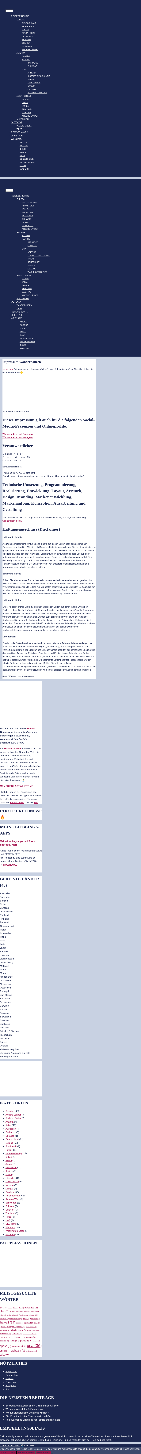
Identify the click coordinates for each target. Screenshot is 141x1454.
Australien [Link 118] (11, 1129)
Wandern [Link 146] (10, 1227)
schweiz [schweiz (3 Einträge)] (4, 1341)
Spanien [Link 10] (26, 43)
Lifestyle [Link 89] (17, 315)
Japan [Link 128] (9, 1164)
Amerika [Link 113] (10, 1111)
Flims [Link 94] (21, 332)
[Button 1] (9, 190)
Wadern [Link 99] (23, 348)
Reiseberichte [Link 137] (13, 1195)
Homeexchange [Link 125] (14, 1153)
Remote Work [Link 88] (19, 312)
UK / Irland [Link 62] (27, 226)
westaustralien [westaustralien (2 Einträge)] (31, 1351)
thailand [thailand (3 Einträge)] (16, 1346)
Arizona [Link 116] (9, 1122)
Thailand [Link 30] (27, 109)
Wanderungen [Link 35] (24, 126)
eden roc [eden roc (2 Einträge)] (28, 1311)
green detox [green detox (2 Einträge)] (35, 1318)
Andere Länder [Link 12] (30, 49)
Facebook (11, 1382)
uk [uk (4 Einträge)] (23, 1346)
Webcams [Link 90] (16, 318)
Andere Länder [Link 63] (30, 229)
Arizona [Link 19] (32, 73)
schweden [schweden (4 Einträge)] (30, 1337)
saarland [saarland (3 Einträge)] (18, 1337)
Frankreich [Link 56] (28, 206)
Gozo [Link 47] (21, 165)
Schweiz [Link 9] (26, 40)
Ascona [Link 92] (22, 325)
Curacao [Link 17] (32, 66)
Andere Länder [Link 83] (30, 295)
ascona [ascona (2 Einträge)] (11, 1308)
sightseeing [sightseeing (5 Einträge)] (25, 1341)
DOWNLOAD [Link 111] (10, 865)
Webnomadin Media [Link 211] (10, 1445)
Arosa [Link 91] (22, 322)
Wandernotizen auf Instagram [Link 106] (17, 437)
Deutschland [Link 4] (29, 23)
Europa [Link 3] (21, 20)
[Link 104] (49, 393)
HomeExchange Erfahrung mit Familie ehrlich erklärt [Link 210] (33, 1420)
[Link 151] (21, 1267)
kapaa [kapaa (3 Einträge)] (13, 1327)
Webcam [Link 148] (10, 1234)
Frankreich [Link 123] (11, 1146)
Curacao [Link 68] (32, 245)
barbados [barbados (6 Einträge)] (31, 1307)
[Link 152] (21, 1273)
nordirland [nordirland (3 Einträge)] (17, 1334)
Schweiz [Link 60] (26, 219)
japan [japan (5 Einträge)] (4, 1326)
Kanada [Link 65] (26, 235)
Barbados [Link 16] (33, 63)
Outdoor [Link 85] (16, 302)
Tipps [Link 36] (19, 129)
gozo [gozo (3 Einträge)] (26, 1319)
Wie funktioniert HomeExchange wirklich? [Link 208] (27, 1412)
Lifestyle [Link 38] (17, 136)
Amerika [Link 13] (21, 53)
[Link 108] (17, 802)
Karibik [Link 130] (9, 1171)
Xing (8, 1389)
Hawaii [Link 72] (31, 259)
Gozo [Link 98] (21, 345)
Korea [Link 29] (25, 106)
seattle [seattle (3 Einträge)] (13, 1341)
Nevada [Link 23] (31, 86)
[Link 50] (12, 175)
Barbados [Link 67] (33, 242)
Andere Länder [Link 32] (30, 116)
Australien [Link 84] (23, 298)
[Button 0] (9, 11)
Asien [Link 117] (8, 1125)
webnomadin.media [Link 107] (12, 521)
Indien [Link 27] (25, 99)
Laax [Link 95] (21, 335)
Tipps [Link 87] (19, 308)
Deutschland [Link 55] (29, 202)
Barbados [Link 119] (11, 1132)
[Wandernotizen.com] (19, 7)
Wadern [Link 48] (23, 169)
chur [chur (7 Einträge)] (4, 1311)
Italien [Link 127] (9, 1160)
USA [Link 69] (24, 249)
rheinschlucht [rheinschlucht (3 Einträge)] (6, 1337)
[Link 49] (12, 172)
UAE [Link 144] (8, 1220)
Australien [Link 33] (23, 119)
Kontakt (9, 1378)
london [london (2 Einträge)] (30, 1330)
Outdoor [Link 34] (16, 122)
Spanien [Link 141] (10, 1209)
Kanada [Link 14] (26, 56)
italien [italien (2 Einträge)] (37, 1323)
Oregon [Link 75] (32, 269)
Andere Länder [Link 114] (13, 1114)
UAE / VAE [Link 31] (26, 112)
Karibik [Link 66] (26, 239)
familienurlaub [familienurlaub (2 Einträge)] (12, 1315)
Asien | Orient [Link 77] (24, 275)
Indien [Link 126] (9, 1157)
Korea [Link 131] (9, 1174)
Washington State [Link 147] (15, 1231)
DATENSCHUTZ (43, 1452)
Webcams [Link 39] (16, 139)
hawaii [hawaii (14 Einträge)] (7, 1322)
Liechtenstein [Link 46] (26, 162)
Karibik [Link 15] (26, 59)
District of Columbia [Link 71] (39, 255)
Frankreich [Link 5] (28, 26)
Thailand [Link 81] (27, 289)
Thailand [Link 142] (10, 1213)
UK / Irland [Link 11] (27, 46)
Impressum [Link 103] (7, 369)
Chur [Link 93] (21, 328)
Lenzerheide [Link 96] (25, 338)
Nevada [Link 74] (31, 265)
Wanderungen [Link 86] (24, 305)
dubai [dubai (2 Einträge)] (20, 1311)
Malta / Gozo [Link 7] (28, 33)
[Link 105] (17, 434)
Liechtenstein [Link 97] (26, 342)
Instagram (11, 1385)
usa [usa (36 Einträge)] (34, 1345)
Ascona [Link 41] (22, 146)
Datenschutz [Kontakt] (12, 1375)
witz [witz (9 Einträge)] (4, 1354)
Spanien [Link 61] (26, 222)
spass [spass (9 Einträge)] (5, 1346)
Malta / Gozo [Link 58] (28, 212)
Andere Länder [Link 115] (13, 1118)
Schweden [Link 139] (11, 1202)
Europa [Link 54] (21, 199)
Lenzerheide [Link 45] (25, 159)
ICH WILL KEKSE (8, 1452)
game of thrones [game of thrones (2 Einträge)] (15, 1318)
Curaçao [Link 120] (10, 1136)
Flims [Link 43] (21, 152)
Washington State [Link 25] (37, 93)
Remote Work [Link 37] (19, 132)
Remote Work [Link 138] (13, 1199)
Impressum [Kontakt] (11, 1371)
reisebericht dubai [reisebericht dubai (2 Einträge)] (29, 1334)
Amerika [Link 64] (21, 232)
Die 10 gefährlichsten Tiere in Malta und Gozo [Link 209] (29, 1416)
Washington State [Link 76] (37, 272)
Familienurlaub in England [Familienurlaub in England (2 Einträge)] (28, 1315)
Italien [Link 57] (25, 209)
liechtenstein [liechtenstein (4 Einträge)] (19, 1330)
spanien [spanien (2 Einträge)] (36, 1341)
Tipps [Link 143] (8, 1217)
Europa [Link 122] (9, 1143)
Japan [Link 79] (25, 282)
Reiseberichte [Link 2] (20, 16)
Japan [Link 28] (25, 102)
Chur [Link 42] (21, 149)
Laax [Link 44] (21, 156)
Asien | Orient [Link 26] (24, 96)
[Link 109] (36, 802)
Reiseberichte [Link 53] (20, 196)
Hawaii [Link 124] (9, 1150)
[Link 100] (12, 351)
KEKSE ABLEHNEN (26, 1452)
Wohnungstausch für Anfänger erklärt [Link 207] (25, 1409)
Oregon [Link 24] (32, 89)
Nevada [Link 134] (10, 1185)
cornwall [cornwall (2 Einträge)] (13, 1311)
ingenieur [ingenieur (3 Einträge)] (21, 1323)
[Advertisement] (21, 1078)
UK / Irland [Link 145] (11, 1224)
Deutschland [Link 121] (12, 1139)
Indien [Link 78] (25, 279)
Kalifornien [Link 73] (34, 262)
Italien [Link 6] (25, 30)
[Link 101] (12, 355)
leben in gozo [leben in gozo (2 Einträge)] (31, 1327)
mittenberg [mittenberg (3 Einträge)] (5, 1334)
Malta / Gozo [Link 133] (12, 1181)
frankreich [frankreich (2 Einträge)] (4, 1318)
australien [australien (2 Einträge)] (19, 1308)
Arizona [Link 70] (32, 252)
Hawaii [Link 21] (31, 79)
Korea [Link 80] (25, 285)
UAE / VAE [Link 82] (26, 292)
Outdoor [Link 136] (10, 1192)
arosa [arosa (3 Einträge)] (3, 1308)
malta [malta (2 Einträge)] (37, 1330)
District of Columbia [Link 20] (39, 76)
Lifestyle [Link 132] (10, 1178)
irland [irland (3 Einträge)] (29, 1323)
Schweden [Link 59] (27, 216)
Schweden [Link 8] (27, 36)
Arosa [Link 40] (22, 142)
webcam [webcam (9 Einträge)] (18, 1350)
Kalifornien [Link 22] (34, 83)
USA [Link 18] (24, 69)
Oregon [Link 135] (9, 1188)
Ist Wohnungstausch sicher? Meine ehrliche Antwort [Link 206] (32, 1405)
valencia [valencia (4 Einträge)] (5, 1351)
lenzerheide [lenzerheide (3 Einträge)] (6, 1330)
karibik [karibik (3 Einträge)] (21, 1327)
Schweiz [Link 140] (10, 1206)
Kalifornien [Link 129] (11, 1167)
